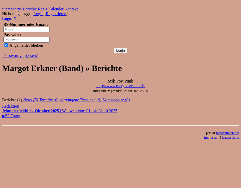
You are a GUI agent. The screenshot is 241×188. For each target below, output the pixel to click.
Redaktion (10, 106)
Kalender (56, 9)
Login (38, 13)
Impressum (211, 137)
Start (6, 9)
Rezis (42, 9)
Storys (16, 9)
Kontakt (71, 9)
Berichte (30, 9)
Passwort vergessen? (20, 55)
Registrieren (56, 13)
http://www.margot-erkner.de (120, 86)
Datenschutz (230, 137)
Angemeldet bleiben (23, 45)
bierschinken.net (227, 133)
